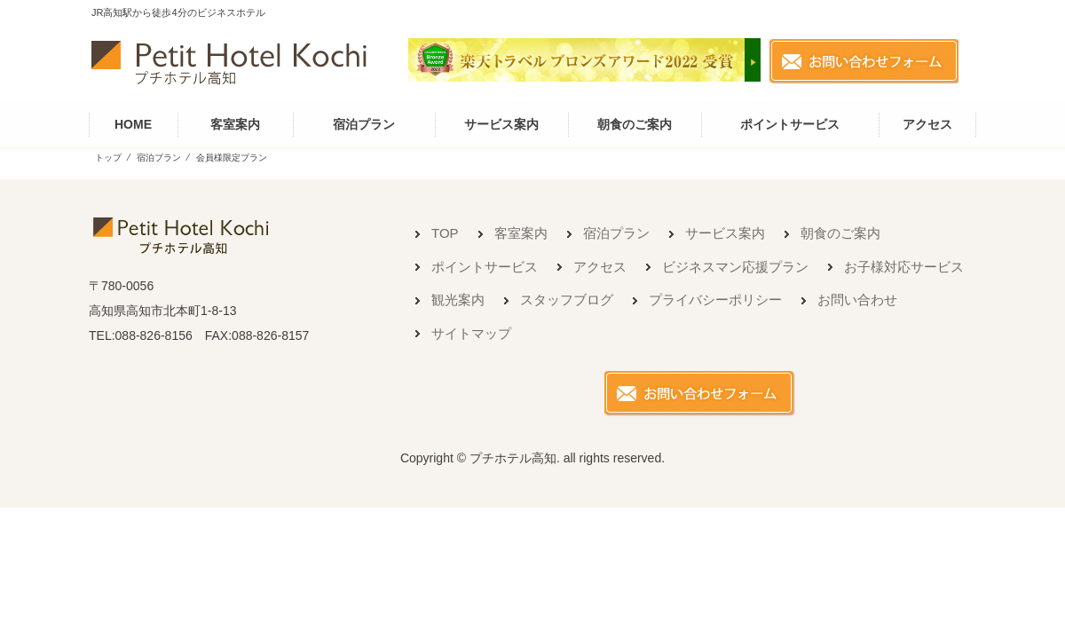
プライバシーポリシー (715, 299)
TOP (445, 233)
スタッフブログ (566, 299)
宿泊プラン (364, 124)
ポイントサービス (790, 124)
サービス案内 (501, 124)
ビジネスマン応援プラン (735, 266)
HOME (133, 124)
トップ (108, 157)
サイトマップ (471, 333)
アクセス (927, 124)
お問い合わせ (857, 299)
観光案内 (458, 299)
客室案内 (235, 124)
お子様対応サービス (904, 266)
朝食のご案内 (634, 124)
